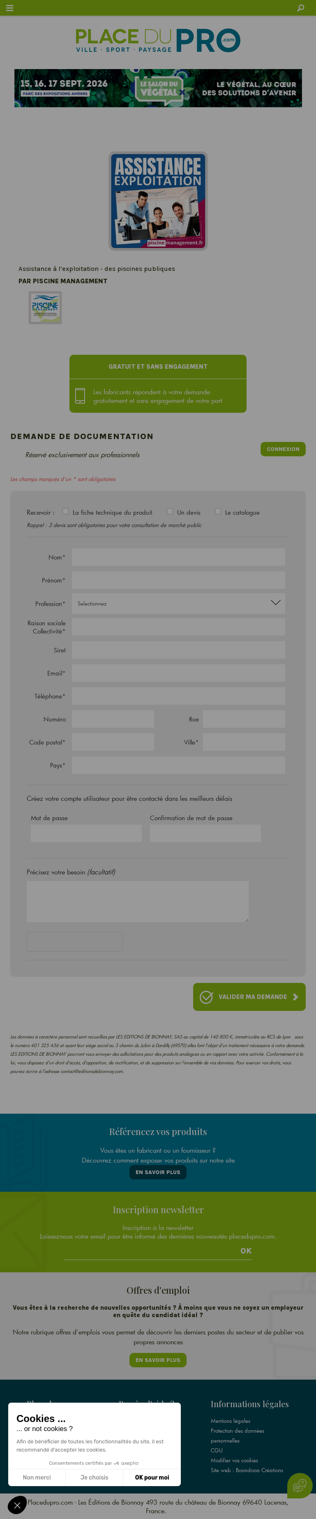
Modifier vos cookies (234, 1460)
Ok (246, 1250)
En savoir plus (158, 1172)
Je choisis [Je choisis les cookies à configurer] (94, 1477)
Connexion (283, 449)
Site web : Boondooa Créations (247, 1470)
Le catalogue (242, 512)
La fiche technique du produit (112, 512)
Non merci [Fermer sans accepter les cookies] (37, 1477)
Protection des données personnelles (237, 1435)
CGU (217, 1450)
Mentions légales (230, 1420)
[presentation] (89, 943)
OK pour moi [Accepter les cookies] (152, 1477)
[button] (17, 1505)
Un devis (189, 512)
